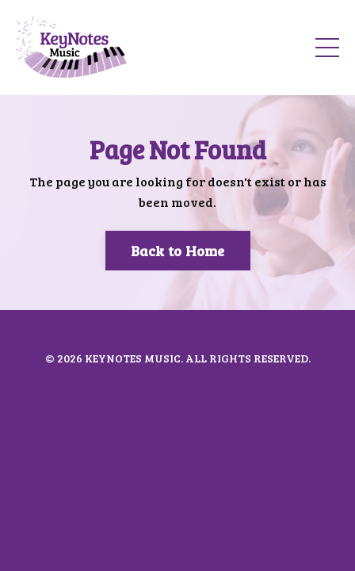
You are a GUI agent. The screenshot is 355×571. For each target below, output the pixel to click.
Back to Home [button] (178, 250)
